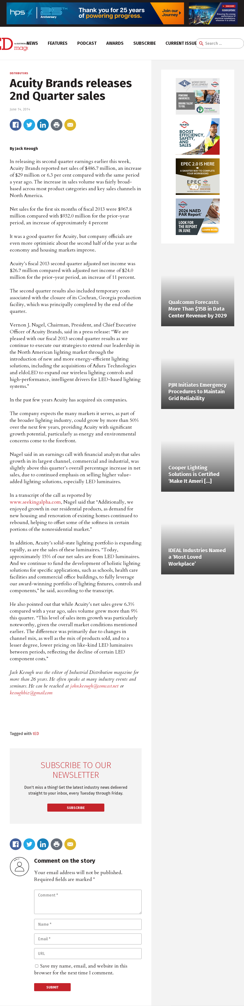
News (32, 43)
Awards (115, 43)
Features (58, 43)
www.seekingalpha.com (35, 502)
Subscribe (144, 43)
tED (36, 733)
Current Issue (181, 43)
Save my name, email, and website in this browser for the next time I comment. (80, 969)
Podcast (87, 43)
